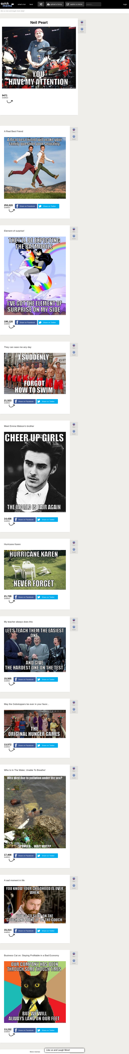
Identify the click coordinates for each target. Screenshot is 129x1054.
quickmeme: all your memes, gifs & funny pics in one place (7, 4)
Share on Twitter (49, 206)
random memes (41, 4)
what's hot (22, 4)
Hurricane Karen (12, 544)
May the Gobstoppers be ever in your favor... (26, 704)
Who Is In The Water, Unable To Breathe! (25, 770)
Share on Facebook (27, 206)
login (125, 4)
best (31, 4)
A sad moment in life (14, 880)
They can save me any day (17, 347)
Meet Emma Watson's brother (19, 426)
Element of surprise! (14, 231)
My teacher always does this (18, 622)
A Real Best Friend (13, 131)
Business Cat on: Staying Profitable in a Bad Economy (31, 955)
